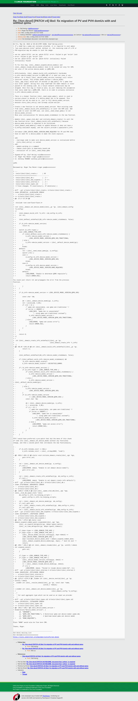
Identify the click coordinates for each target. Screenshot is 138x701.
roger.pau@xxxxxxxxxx (41, 30)
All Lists (19, 13)
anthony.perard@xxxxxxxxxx (41, 35)
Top (14, 13)
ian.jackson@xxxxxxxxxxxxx (91, 35)
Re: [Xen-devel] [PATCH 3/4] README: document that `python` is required (51, 662)
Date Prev (16, 17)
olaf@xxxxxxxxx (33, 28)
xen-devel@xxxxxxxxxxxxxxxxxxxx (62, 35)
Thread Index (56, 17)
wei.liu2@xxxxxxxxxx (113, 35)
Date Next (23, 17)
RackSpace (46, 696)
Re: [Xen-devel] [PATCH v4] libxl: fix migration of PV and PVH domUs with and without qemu (52, 644)
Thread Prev (31, 17)
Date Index (47, 17)
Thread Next (39, 17)
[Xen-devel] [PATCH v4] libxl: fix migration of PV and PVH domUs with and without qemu (51, 656)
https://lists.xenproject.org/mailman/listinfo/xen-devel (36, 637)
